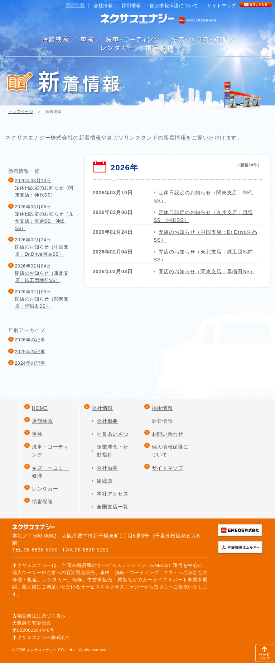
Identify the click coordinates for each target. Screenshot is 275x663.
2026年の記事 (30, 339)
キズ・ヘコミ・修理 (50, 472)
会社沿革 (107, 468)
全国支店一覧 (112, 507)
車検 (37, 434)
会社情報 (103, 5)
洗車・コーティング (50, 451)
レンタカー (45, 489)
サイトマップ (221, 5)
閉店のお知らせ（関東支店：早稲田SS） (207, 271)
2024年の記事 (30, 363)
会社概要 (107, 421)
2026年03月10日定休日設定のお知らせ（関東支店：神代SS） (44, 188)
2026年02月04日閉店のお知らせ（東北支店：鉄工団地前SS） (42, 273)
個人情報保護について (174, 5)
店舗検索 (42, 421)
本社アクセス (112, 494)
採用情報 (131, 5)
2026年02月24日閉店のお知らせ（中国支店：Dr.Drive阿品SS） (42, 247)
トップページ (20, 111)
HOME (40, 408)
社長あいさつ (112, 434)
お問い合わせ (167, 434)
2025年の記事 (30, 351)
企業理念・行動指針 (112, 451)
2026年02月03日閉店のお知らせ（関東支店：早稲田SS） (42, 299)
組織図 (104, 481)
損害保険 (42, 502)
